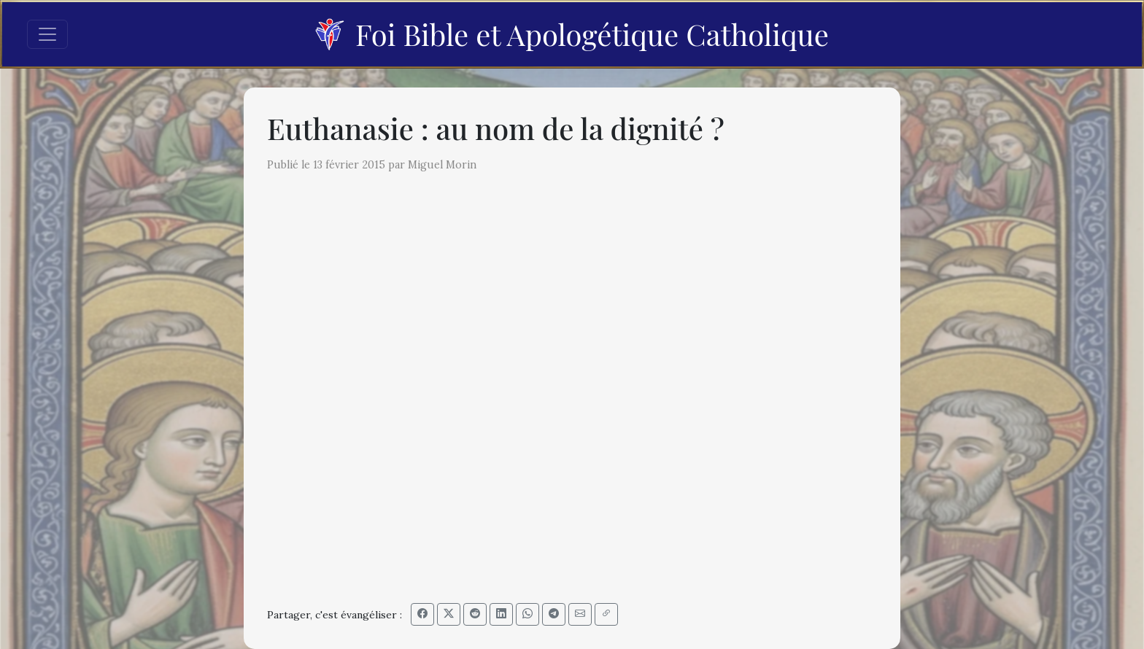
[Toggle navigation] (47, 34)
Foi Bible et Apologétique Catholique (572, 34)
